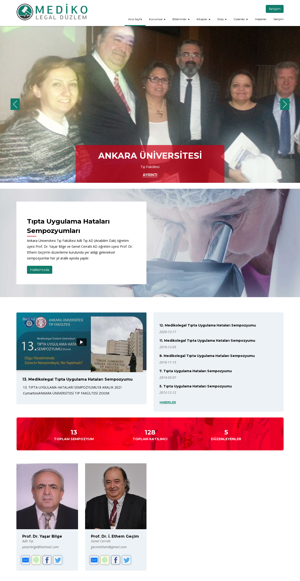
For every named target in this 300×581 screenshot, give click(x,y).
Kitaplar (203, 19)
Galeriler (241, 19)
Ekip (222, 19)
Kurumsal (157, 19)
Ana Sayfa (135, 19)
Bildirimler (181, 19)
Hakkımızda (39, 270)
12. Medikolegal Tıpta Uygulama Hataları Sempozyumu (207, 325)
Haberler (260, 19)
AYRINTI (150, 175)
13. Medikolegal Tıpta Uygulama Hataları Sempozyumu (77, 379)
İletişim (275, 9)
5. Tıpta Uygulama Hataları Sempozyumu (195, 386)
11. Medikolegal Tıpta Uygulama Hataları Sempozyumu (207, 340)
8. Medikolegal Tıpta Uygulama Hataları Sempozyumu (207, 356)
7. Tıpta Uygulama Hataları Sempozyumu (195, 371)
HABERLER (168, 402)
